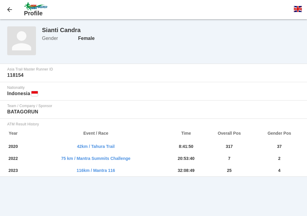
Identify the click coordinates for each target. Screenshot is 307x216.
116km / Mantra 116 (95, 170)
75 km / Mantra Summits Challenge (95, 158)
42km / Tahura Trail (96, 146)
